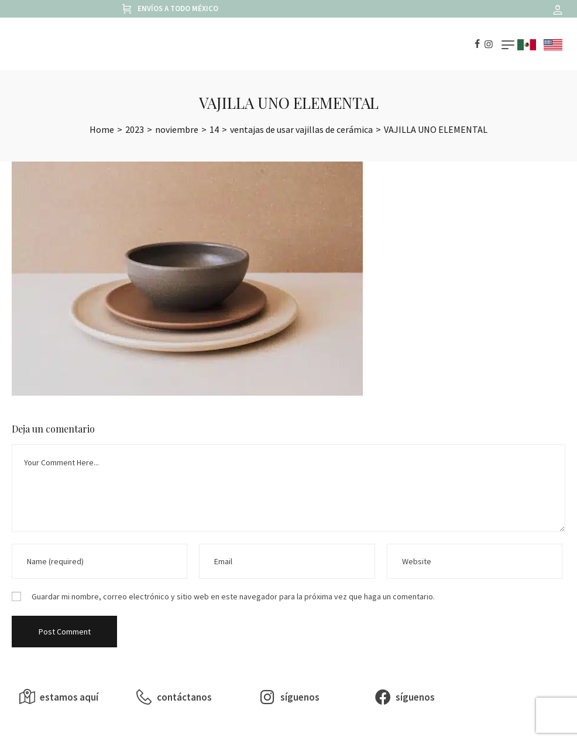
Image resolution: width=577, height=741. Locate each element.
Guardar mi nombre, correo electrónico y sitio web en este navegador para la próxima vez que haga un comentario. (233, 596)
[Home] (102, 129)
